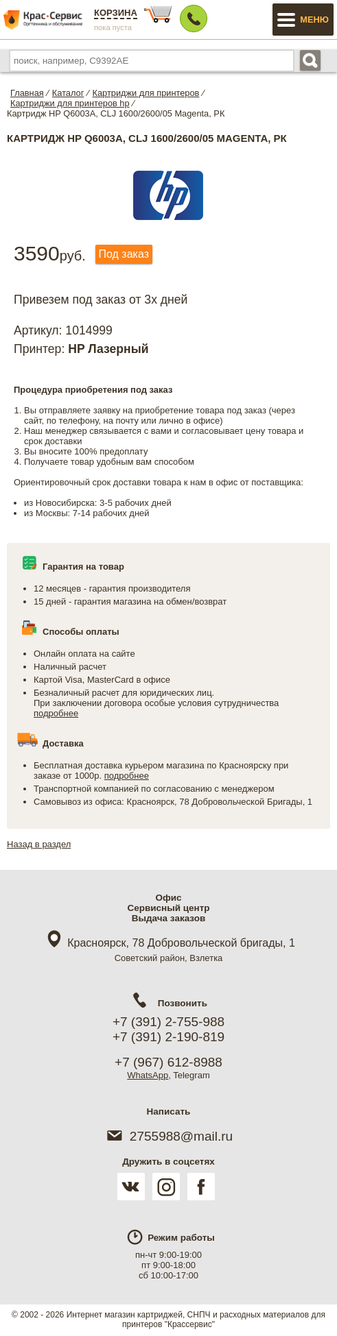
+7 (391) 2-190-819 (168, 1037)
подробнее (56, 713)
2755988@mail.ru (168, 1136)
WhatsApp (147, 1075)
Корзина (115, 13)
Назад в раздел (39, 844)
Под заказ (124, 254)
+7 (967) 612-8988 (168, 1062)
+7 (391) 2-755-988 (168, 1022)
